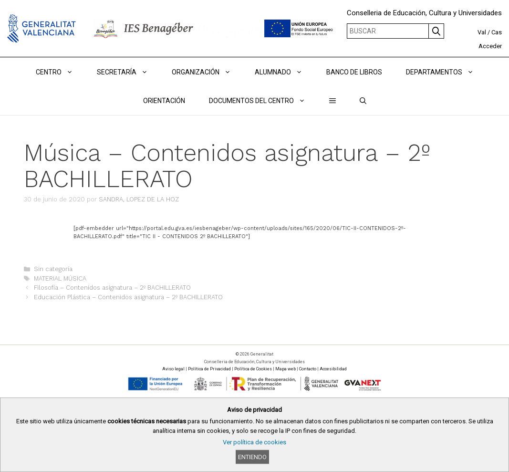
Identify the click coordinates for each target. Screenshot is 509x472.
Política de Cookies (253, 369)
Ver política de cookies (254, 442)
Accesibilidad (333, 369)
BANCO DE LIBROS (354, 72)
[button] (332, 100)
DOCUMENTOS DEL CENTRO (263, 100)
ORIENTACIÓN (164, 101)
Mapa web (285, 369)
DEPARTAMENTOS (446, 72)
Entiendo (252, 457)
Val (482, 32)
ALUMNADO (284, 72)
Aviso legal (173, 369)
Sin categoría (53, 269)
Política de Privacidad (209, 369)
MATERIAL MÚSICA (60, 278)
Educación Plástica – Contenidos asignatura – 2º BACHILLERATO (128, 297)
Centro (60, 72)
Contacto (307, 369)
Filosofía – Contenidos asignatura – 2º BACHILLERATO (112, 287)
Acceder (490, 46)
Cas (496, 32)
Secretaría (128, 72)
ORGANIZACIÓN (207, 72)
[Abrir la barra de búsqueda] (363, 100)
